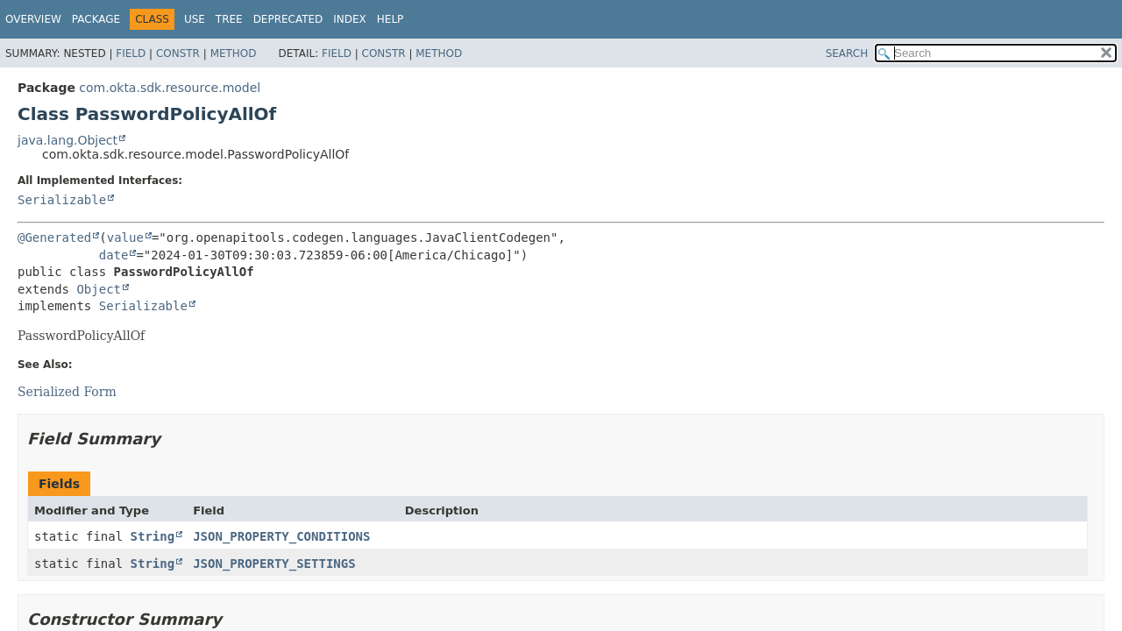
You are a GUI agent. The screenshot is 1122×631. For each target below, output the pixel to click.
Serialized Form (67, 392)
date (114, 255)
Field (131, 53)
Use (194, 19)
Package (96, 19)
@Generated (54, 237)
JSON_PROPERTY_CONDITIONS (281, 536)
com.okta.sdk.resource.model (169, 88)
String (153, 536)
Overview (33, 19)
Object (98, 289)
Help (390, 19)
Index (349, 19)
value (125, 237)
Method (233, 53)
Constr (178, 53)
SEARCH (847, 53)
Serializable (62, 200)
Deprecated (288, 19)
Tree (229, 19)
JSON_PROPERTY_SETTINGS (274, 564)
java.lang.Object (67, 140)
